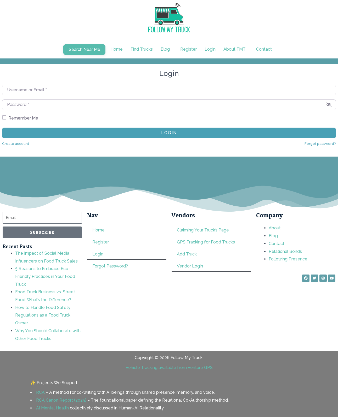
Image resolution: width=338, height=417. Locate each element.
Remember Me (23, 118)
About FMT (234, 49)
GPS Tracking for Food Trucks (206, 242)
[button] (166, 49)
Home (116, 49)
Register (188, 49)
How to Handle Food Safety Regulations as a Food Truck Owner (42, 315)
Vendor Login (190, 266)
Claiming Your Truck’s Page (203, 230)
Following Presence (288, 259)
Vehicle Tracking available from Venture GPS (169, 367)
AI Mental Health (52, 408)
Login (210, 49)
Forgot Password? (110, 266)
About (275, 227)
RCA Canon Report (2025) (61, 400)
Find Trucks (142, 49)
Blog (165, 49)
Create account (15, 143)
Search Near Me (84, 49)
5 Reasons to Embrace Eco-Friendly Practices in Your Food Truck (45, 276)
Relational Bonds (285, 251)
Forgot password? (320, 143)
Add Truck (187, 254)
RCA (40, 392)
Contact (264, 49)
